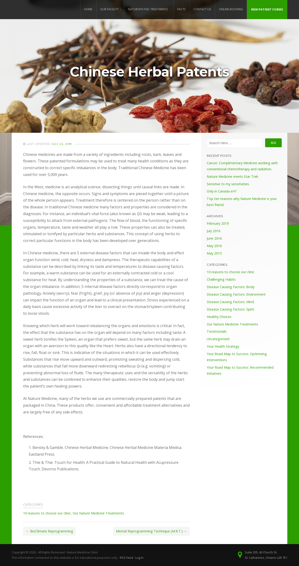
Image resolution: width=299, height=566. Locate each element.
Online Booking (231, 9)
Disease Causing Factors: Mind (230, 302)
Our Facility (109, 9)
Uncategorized (218, 339)
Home (88, 9)
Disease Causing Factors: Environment (236, 294)
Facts (181, 9)
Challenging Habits (221, 279)
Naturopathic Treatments (148, 9)
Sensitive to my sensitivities (228, 184)
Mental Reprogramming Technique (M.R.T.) (149, 531)
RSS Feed (126, 558)
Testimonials (217, 331)
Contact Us (202, 9)
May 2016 (214, 246)
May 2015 (214, 253)
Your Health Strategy (223, 346)
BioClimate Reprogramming (51, 531)
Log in (139, 558)
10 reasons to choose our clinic (47, 513)
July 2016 (213, 231)
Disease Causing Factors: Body (230, 287)
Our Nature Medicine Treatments (98, 513)
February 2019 (218, 223)
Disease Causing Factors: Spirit (230, 309)
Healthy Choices (219, 316)
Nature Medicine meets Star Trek (232, 176)
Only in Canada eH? (222, 191)
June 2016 (214, 238)
